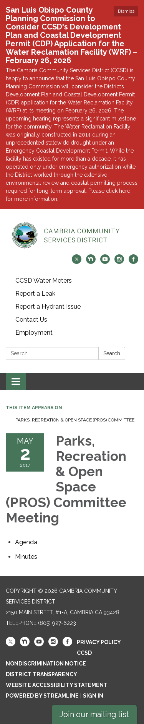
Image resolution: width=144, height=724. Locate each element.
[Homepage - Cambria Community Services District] (72, 235)
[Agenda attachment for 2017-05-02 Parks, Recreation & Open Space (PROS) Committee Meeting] (26, 542)
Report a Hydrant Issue (48, 306)
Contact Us (31, 319)
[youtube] (105, 261)
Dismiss (126, 11)
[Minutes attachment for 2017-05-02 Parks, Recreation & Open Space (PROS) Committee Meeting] (26, 556)
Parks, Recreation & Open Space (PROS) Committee (74, 420)
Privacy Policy (99, 642)
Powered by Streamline (42, 696)
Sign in (93, 696)
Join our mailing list (94, 714)
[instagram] (119, 261)
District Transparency (41, 674)
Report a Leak (35, 293)
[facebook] (133, 261)
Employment (34, 332)
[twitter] (76, 261)
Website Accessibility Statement (57, 685)
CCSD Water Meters (43, 280)
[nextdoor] (91, 261)
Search (111, 353)
